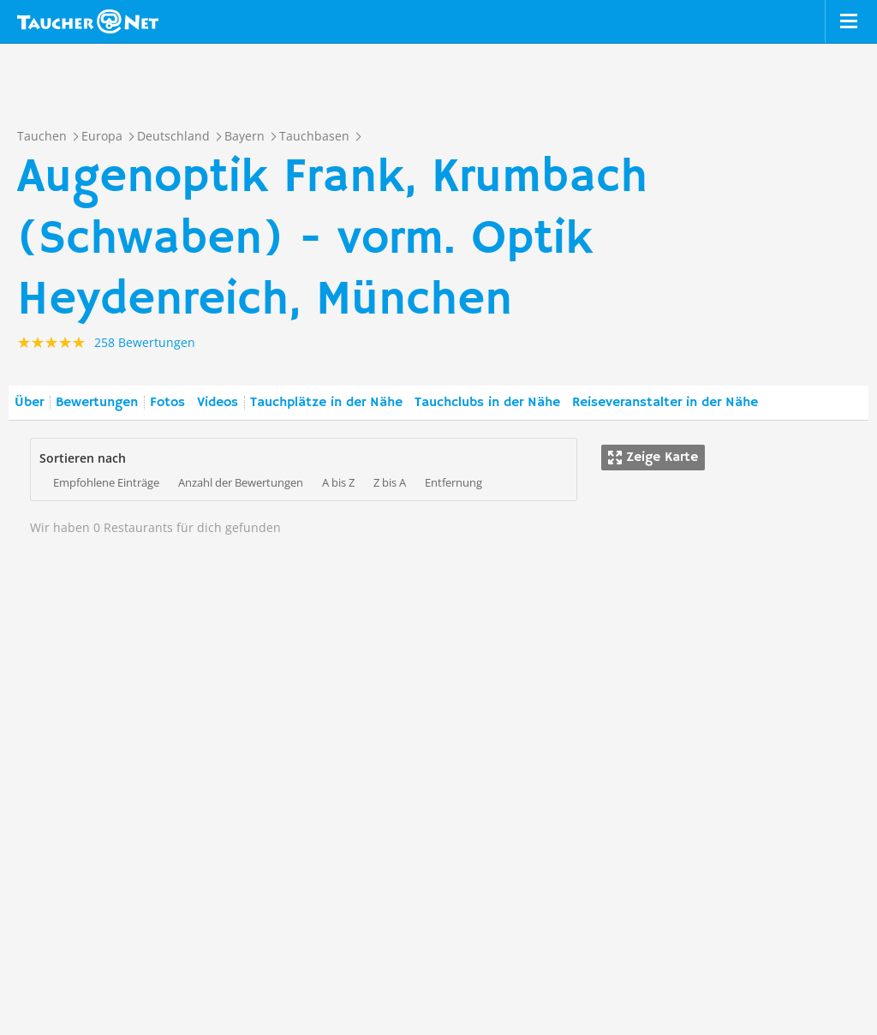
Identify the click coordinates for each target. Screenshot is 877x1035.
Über (29, 402)
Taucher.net (87, 21)
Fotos (167, 402)
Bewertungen (97, 402)
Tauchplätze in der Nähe (326, 402)
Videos (217, 402)
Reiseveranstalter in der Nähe (665, 402)
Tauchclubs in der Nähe (487, 402)
